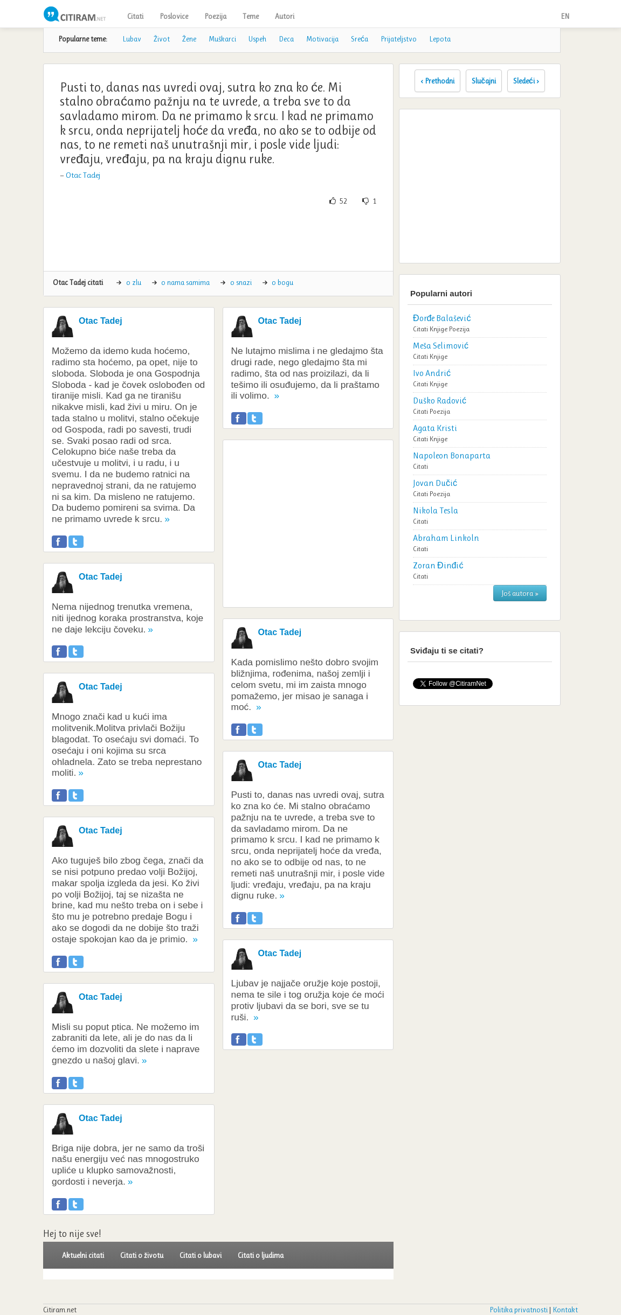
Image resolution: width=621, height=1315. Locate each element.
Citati (135, 16)
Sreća (359, 38)
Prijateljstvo (399, 38)
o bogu (282, 282)
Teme (251, 16)
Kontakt (565, 1309)
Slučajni (484, 80)
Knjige (438, 329)
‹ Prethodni (437, 80)
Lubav (131, 38)
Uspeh (257, 38)
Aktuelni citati (83, 1255)
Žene (189, 38)
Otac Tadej (83, 175)
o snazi (241, 282)
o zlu (133, 282)
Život (162, 38)
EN (565, 16)
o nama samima (185, 282)
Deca (286, 38)
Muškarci (222, 38)
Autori (284, 16)
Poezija (215, 16)
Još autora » (520, 593)
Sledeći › (526, 80)
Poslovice (174, 16)
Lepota (440, 38)
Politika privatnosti (518, 1309)
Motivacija (322, 38)
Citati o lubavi (201, 1255)
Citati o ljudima (261, 1255)
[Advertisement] (248, 238)
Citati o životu (141, 1255)
